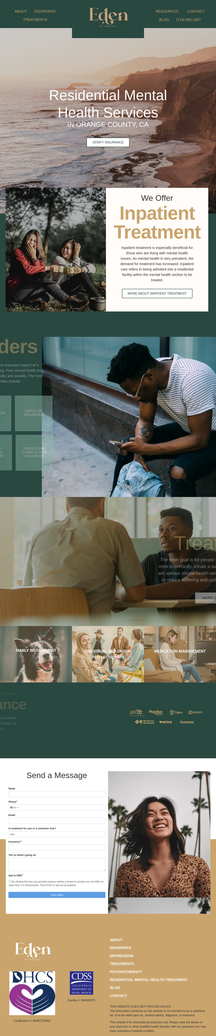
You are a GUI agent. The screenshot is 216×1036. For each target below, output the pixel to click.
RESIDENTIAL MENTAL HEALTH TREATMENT (149, 980)
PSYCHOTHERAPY (126, 972)
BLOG (164, 20)
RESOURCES (168, 11)
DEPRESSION (121, 956)
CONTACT (195, 11)
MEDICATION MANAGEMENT (180, 651)
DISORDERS (45, 11)
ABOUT (21, 11)
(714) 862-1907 (188, 20)
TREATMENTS (36, 20)
